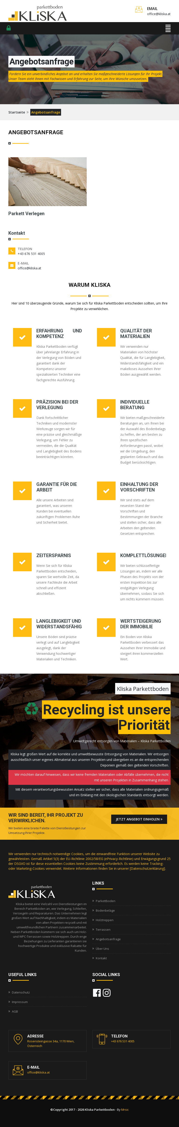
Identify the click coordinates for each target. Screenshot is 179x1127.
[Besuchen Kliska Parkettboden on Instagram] (106, 993)
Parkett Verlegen (26, 213)
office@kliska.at (159, 14)
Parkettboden (105, 901)
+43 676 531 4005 (31, 253)
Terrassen (103, 929)
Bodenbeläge (105, 910)
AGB (15, 1011)
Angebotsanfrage (108, 939)
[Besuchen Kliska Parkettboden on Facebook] (96, 993)
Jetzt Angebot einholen (139, 819)
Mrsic (125, 1109)
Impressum (20, 1002)
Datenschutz (21, 992)
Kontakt (101, 958)
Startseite (16, 112)
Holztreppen (105, 920)
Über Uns (102, 948)
